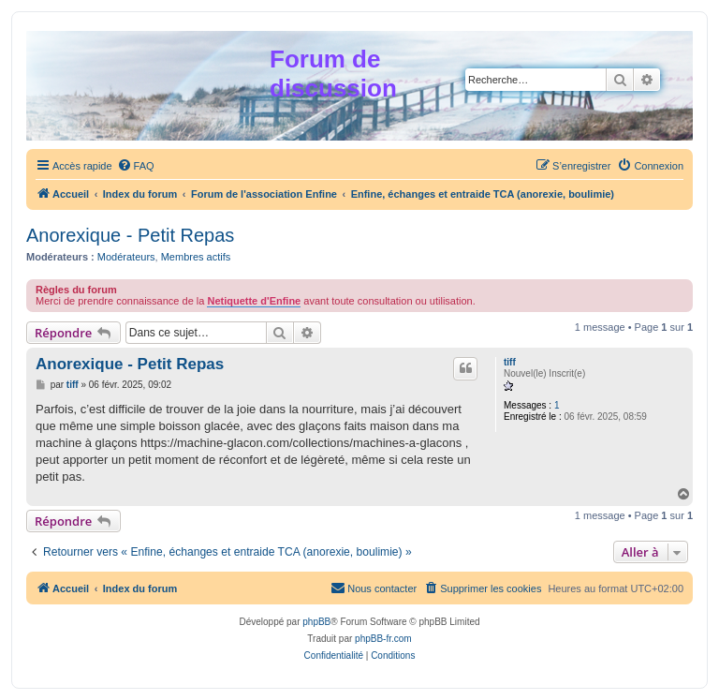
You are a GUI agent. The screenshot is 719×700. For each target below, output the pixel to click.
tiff (510, 362)
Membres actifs (196, 256)
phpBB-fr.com (383, 638)
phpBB (316, 622)
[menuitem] (135, 166)
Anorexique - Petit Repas (130, 235)
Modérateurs (126, 256)
